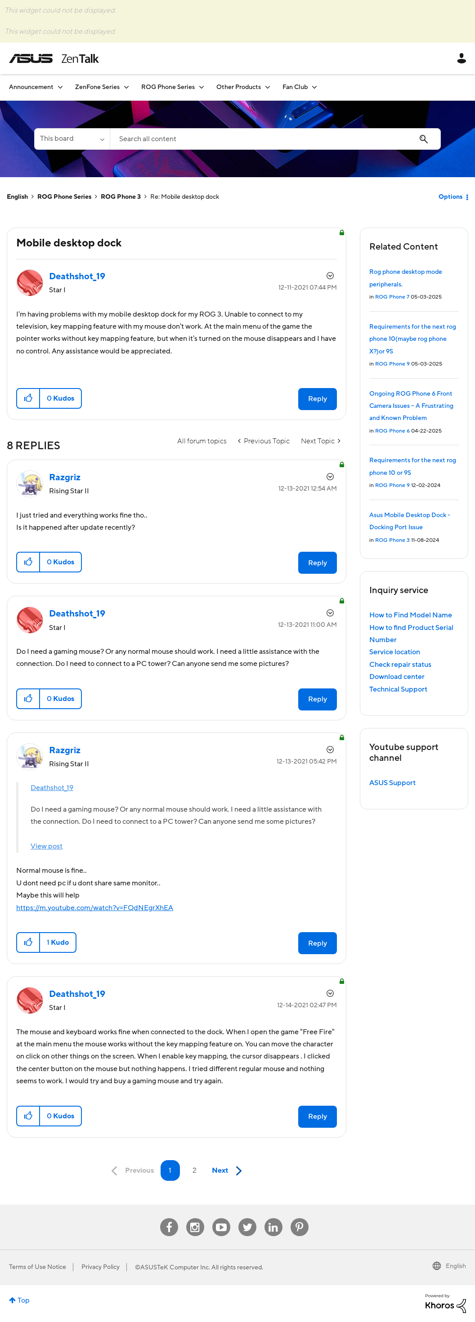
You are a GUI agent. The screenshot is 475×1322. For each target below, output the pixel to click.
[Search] (275, 139)
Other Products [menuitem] (238, 87)
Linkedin (273, 1218)
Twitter (247, 1218)
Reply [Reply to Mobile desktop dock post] (317, 398)
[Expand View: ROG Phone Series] (201, 87)
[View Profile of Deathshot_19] (77, 276)
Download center (397, 676)
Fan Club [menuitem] (295, 87)
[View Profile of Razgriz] (65, 477)
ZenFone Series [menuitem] (97, 87)
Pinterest (299, 1218)
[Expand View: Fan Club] (314, 87)
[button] (28, 398)
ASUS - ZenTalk (54, 58)
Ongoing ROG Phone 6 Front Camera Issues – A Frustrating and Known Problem (411, 406)
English (17, 197)
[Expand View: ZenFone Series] (126, 87)
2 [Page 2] (195, 1170)
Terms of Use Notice (37, 1267)
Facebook (169, 1218)
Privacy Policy (100, 1267)
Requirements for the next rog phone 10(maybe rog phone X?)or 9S (412, 339)
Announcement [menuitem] (31, 87)
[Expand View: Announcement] (60, 87)
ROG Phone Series (64, 197)
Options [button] (450, 197)
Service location (394, 652)
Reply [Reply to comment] (317, 562)
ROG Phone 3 (121, 197)
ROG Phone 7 (392, 297)
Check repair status (400, 664)
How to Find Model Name (410, 615)
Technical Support (398, 689)
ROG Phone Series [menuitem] (168, 87)
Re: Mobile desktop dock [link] (184, 197)
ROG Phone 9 (392, 364)
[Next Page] (229, 1171)
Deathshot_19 (52, 787)
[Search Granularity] (72, 139)
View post (47, 846)
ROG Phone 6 (392, 431)
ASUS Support (392, 782)
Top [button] (24, 1300)
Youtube (221, 1218)
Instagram (195, 1218)
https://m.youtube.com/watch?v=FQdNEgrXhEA (94, 907)
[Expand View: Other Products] (267, 87)
